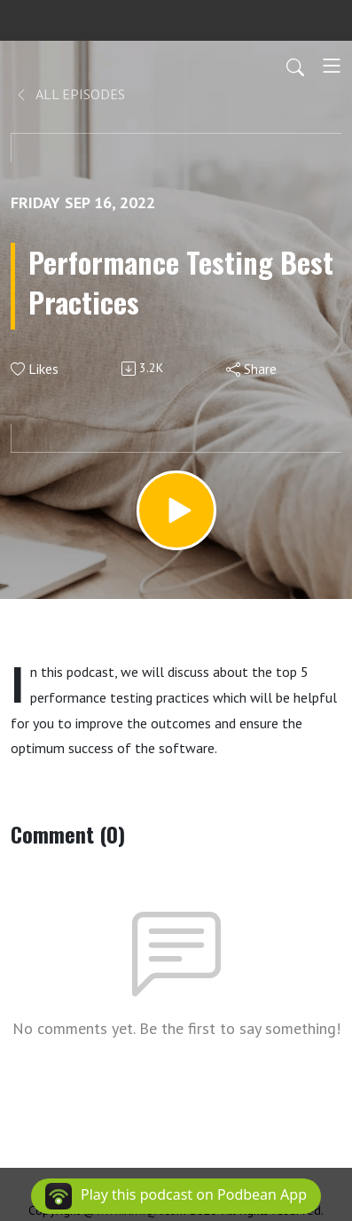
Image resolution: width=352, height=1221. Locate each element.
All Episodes (69, 94)
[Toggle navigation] (331, 65)
